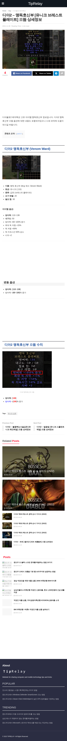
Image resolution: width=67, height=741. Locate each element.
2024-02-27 (18, 565)
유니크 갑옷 (12, 413)
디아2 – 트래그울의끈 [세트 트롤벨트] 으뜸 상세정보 (33, 542)
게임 (9, 11)
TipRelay (35, 3)
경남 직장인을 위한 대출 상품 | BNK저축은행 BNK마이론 (35, 581)
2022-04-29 (8, 474)
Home (4, 11)
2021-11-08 (6, 26)
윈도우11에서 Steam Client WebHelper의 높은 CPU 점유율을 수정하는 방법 (30, 698)
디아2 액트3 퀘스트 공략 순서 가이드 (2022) (30, 514)
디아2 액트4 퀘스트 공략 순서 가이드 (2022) (29, 504)
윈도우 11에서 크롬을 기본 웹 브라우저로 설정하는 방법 (34, 572)
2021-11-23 (18, 545)
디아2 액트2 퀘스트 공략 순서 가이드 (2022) (30, 523)
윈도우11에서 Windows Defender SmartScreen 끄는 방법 (23, 694)
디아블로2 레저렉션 (19, 11)
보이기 (19, 134)
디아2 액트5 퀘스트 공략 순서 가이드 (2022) (29, 471)
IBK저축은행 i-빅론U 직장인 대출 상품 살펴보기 (31, 609)
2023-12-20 (18, 603)
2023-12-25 (18, 584)
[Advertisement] (33, 97)
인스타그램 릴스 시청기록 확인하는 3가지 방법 (19, 689)
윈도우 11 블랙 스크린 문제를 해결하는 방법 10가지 (33, 562)
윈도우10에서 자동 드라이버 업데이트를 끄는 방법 (21, 713)
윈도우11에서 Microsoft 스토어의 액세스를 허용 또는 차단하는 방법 (27, 722)
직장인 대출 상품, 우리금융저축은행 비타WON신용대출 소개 (36, 600)
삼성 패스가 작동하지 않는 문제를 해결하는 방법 (20, 717)
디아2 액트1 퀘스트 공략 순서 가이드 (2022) (30, 533)
